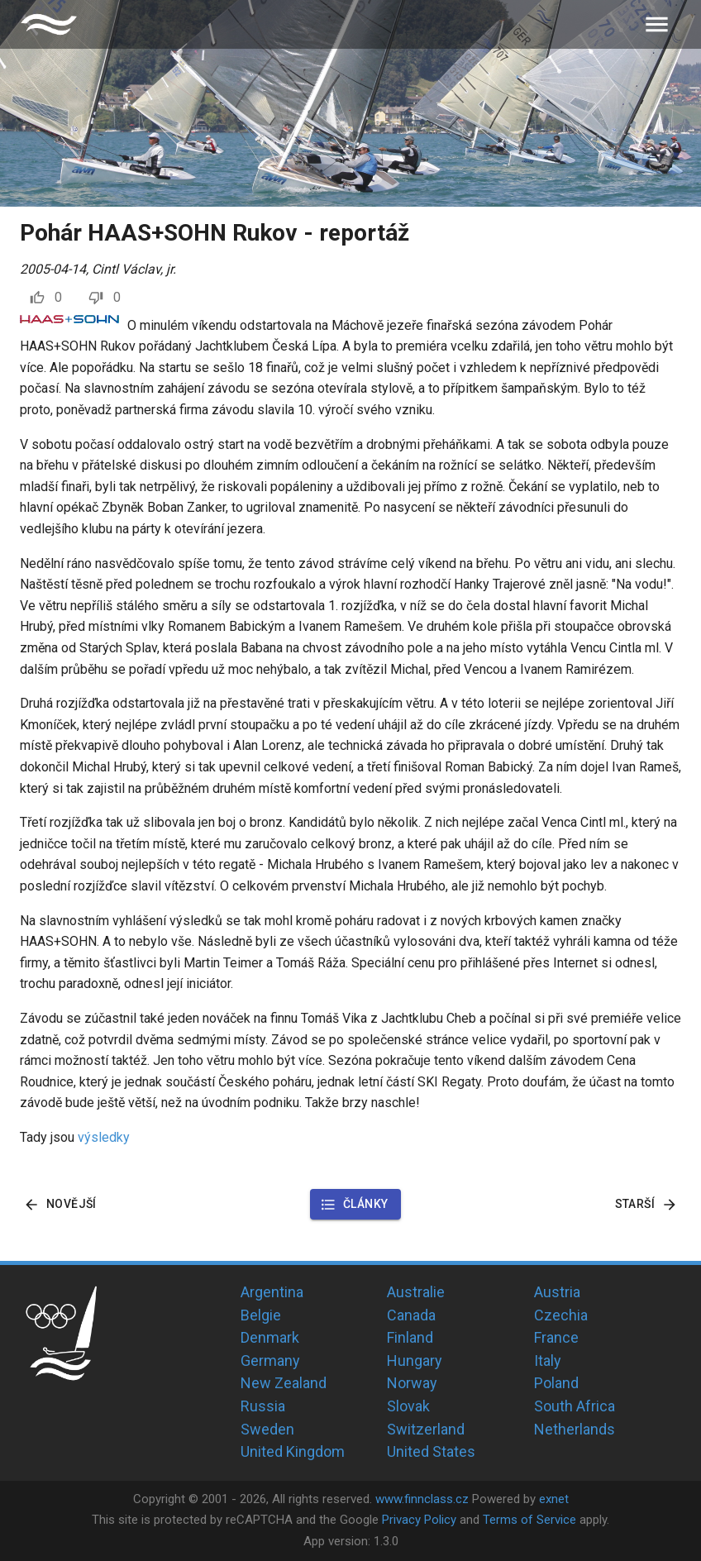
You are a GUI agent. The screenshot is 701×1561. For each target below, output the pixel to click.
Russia (263, 1406)
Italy (547, 1360)
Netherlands (574, 1429)
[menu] (656, 24)
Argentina (272, 1292)
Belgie (261, 1315)
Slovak (408, 1406)
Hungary (414, 1360)
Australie (416, 1292)
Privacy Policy (419, 1519)
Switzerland (426, 1429)
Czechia (561, 1315)
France (556, 1337)
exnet (554, 1499)
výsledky (104, 1137)
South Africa (574, 1406)
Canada (411, 1315)
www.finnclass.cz (422, 1499)
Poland (556, 1383)
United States (431, 1451)
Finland (410, 1337)
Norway (412, 1383)
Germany (270, 1360)
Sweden (267, 1429)
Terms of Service (529, 1519)
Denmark (270, 1337)
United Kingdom (293, 1451)
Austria (557, 1292)
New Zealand (284, 1383)
